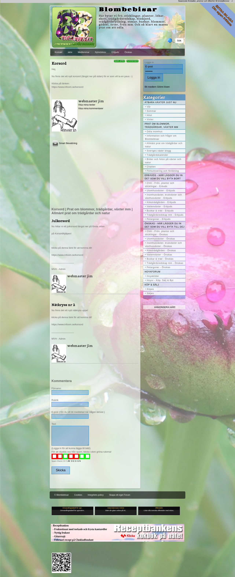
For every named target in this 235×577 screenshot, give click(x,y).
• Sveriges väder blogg (158, 151)
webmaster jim (91, 101)
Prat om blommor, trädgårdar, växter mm (161, 125)
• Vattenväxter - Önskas (158, 254)
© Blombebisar (61, 495)
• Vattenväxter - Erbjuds (158, 206)
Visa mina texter (86, 104)
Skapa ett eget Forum (119, 495)
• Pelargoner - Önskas (157, 267)
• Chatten (150, 166)
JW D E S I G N (74, 461)
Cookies (78, 495)
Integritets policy (96, 495)
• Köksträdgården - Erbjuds (160, 202)
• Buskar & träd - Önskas (159, 259)
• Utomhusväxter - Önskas (160, 238)
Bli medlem (150, 86)
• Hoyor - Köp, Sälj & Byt (159, 280)
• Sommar (150, 111)
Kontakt (58, 52)
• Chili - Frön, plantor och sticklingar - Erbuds (159, 185)
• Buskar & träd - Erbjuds (159, 210)
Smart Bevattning (64, 143)
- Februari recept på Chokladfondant (72, 540)
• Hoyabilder (152, 276)
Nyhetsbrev (100, 52)
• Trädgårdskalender (156, 155)
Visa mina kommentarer (90, 108)
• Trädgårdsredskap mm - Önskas (164, 263)
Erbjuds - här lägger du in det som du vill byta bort (164, 177)
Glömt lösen (163, 86)
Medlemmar (83, 52)
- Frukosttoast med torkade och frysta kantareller (79, 529)
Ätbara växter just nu (160, 102)
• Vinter (149, 119)
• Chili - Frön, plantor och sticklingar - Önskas (159, 233)
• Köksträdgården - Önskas (160, 250)
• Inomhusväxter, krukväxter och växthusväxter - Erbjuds (163, 196)
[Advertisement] (95, 172)
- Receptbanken (60, 525)
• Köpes (149, 289)
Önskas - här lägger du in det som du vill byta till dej (165, 225)
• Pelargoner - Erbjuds (158, 219)
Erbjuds (115, 52)
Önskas (128, 52)
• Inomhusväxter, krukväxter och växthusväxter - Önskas (163, 245)
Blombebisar (128, 9)
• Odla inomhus (154, 131)
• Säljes (149, 293)
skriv (70, 52)
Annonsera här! (164, 307)
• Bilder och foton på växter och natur (163, 161)
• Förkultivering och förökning (162, 171)
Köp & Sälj (152, 284)
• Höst (148, 115)
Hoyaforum (152, 271)
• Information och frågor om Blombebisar (161, 137)
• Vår (148, 107)
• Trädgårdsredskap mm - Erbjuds (164, 215)
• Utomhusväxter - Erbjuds (160, 190)
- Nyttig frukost (60, 532)
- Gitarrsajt (58, 536)
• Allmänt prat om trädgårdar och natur (163, 145)
